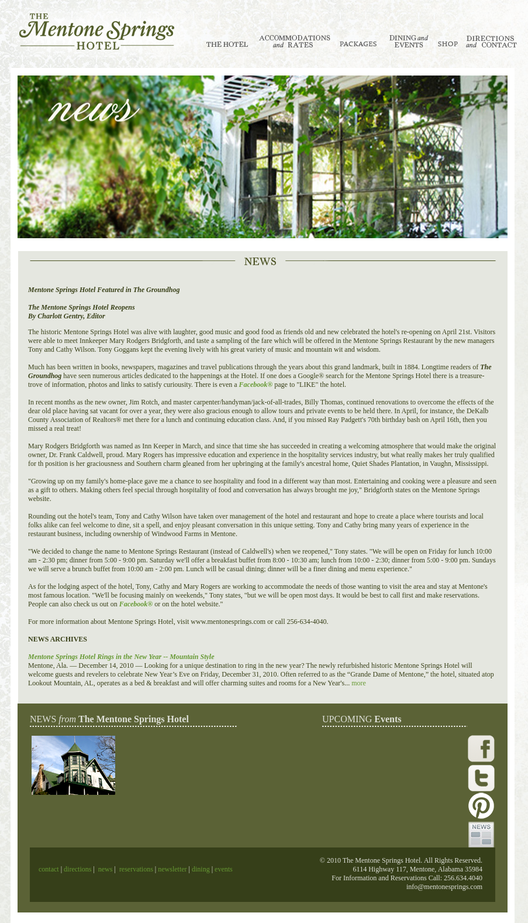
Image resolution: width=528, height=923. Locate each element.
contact (50, 869)
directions (76, 869)
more (358, 683)
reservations (136, 869)
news (105, 869)
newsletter (172, 869)
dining (200, 869)
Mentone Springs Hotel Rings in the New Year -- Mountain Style (121, 657)
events (224, 869)
